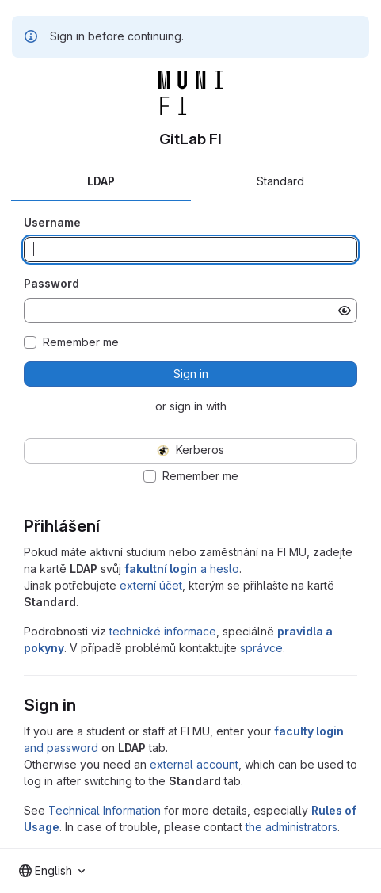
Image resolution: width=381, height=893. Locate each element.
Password (51, 283)
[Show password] (344, 310)
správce (261, 647)
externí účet (151, 585)
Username (52, 222)
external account (194, 764)
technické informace (162, 631)
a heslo (181, 568)
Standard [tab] (280, 181)
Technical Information (104, 810)
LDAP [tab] (101, 181)
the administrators (291, 827)
